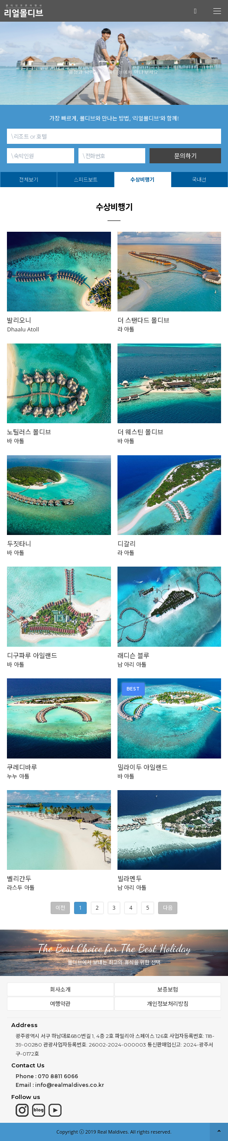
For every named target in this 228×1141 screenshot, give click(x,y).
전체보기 (28, 179)
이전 (60, 907)
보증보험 (167, 989)
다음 (168, 907)
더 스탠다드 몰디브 (143, 320)
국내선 (199, 179)
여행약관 (60, 1004)
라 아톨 (125, 329)
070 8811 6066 (58, 1076)
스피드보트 (86, 179)
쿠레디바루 (22, 767)
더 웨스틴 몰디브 (140, 432)
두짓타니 (19, 544)
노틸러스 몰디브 (29, 432)
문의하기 (185, 156)
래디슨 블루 (133, 655)
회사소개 (60, 989)
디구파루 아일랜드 (32, 655)
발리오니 (19, 320)
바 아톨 (15, 441)
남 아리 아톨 (132, 664)
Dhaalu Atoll (23, 329)
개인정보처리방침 (168, 1004)
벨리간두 (19, 878)
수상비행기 (142, 179)
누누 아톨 (18, 776)
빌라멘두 (129, 878)
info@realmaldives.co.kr (69, 1085)
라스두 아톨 (20, 887)
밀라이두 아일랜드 (142, 767)
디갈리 (126, 544)
